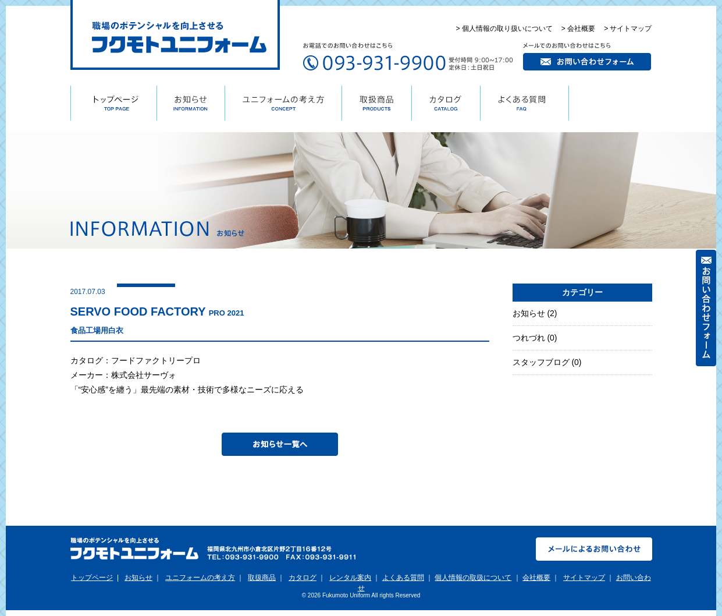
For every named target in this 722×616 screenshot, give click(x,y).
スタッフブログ (541, 362)
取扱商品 (262, 577)
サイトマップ (584, 577)
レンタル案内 (350, 577)
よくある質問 (403, 577)
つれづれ (529, 337)
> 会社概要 (578, 28)
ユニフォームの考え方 (200, 577)
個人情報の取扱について (473, 577)
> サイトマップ (628, 28)
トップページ (92, 577)
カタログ (302, 577)
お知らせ (529, 313)
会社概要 (536, 577)
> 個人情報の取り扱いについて (504, 28)
